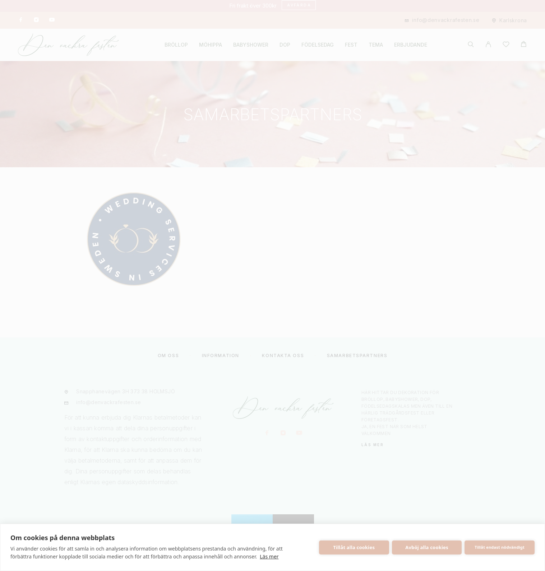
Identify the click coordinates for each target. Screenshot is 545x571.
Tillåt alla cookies (354, 547)
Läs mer (269, 556)
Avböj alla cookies (426, 547)
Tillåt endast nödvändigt (500, 547)
